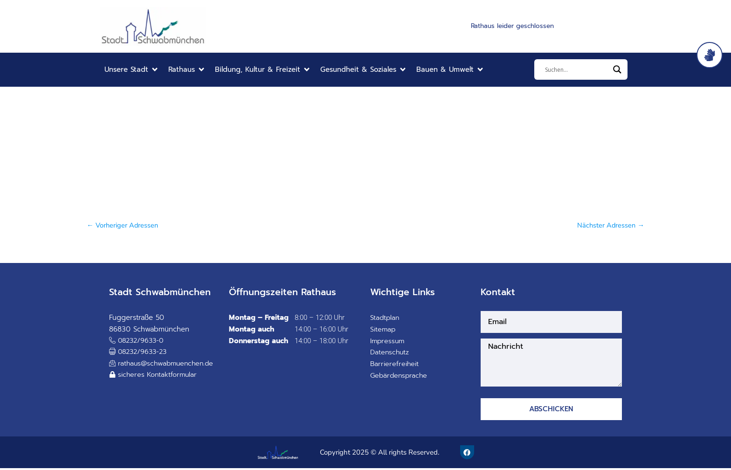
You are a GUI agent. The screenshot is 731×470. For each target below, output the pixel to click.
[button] (132, 70)
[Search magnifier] (617, 69)
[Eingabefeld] (576, 69)
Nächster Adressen (610, 225)
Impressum (388, 341)
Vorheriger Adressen (123, 225)
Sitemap (383, 330)
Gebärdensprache (400, 376)
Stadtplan (385, 318)
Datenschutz (390, 352)
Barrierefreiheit (395, 364)
